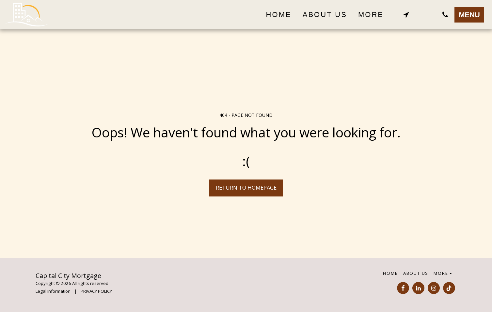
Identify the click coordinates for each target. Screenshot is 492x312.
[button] (406, 14)
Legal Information (53, 291)
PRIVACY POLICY (96, 291)
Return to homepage (246, 187)
